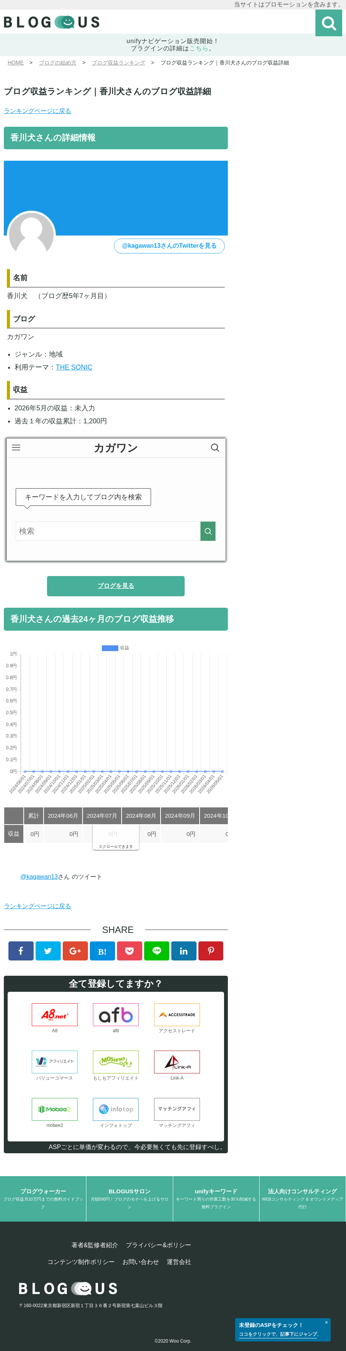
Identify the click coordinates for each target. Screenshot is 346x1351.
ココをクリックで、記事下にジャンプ (278, 1334)
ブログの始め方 (57, 63)
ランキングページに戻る (37, 111)
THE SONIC (74, 367)
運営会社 (179, 1262)
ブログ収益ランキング (118, 63)
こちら (199, 48)
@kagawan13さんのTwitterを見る (169, 245)
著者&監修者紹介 (95, 1245)
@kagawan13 (39, 876)
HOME (16, 63)
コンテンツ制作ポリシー (81, 1262)
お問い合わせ (140, 1262)
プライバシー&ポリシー (158, 1245)
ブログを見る (115, 586)
